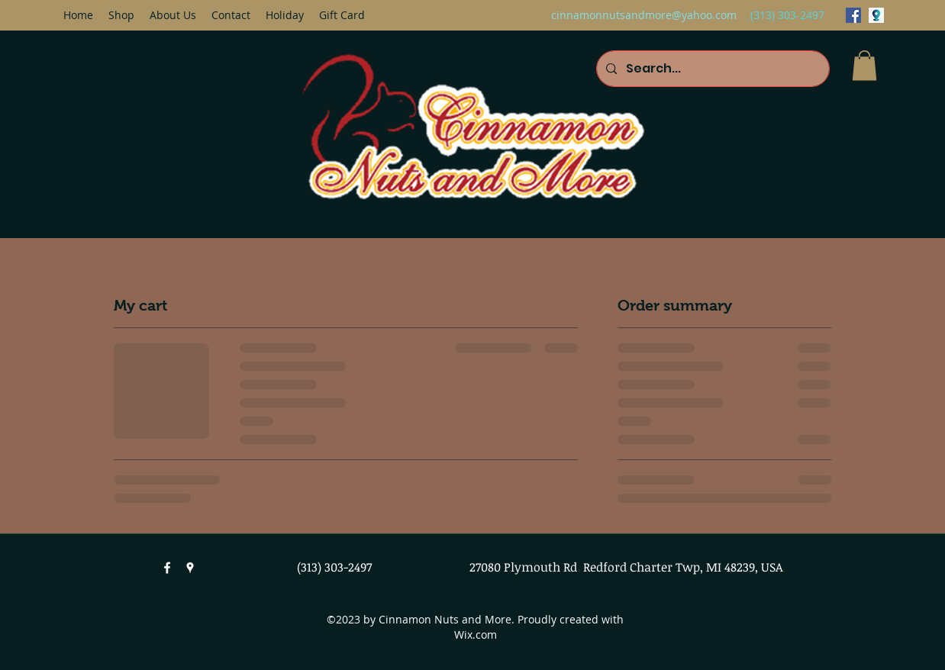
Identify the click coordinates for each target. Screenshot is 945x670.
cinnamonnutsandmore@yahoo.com (644, 15)
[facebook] (853, 15)
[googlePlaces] (876, 15)
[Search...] (711, 68)
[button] (864, 65)
